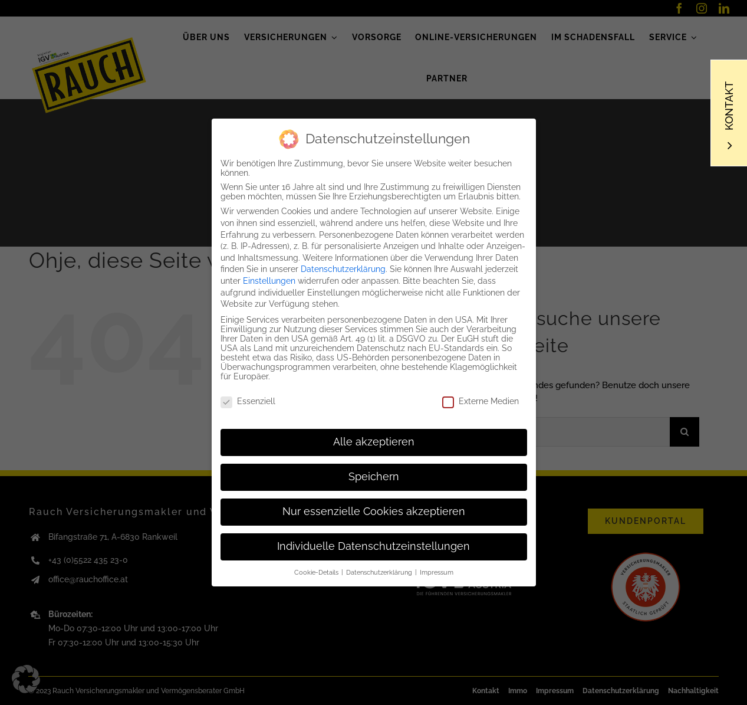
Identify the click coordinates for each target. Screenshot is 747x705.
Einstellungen (269, 279)
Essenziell (248, 399)
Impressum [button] (436, 570)
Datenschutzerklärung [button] (380, 570)
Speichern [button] (373, 475)
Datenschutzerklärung (343, 267)
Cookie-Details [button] (317, 570)
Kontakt (729, 105)
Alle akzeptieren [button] (373, 440)
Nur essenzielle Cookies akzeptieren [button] (373, 510)
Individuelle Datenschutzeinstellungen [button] (373, 544)
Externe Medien (480, 399)
